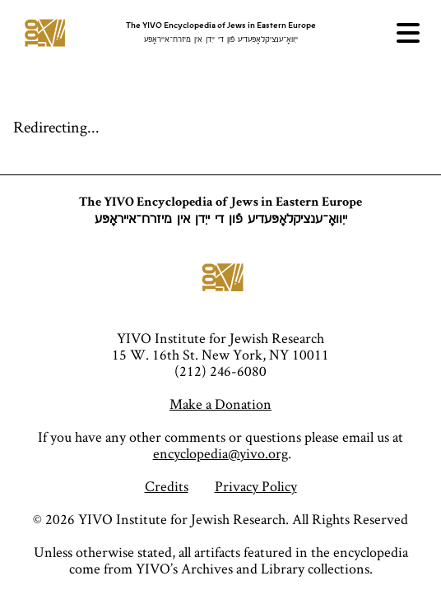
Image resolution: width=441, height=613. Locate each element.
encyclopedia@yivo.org (220, 452)
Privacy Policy (256, 485)
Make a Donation (220, 403)
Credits (166, 485)
